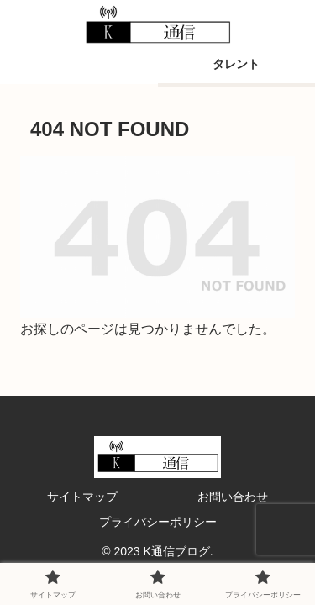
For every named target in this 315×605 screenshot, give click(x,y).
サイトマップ (82, 496)
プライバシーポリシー (158, 522)
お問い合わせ (232, 496)
